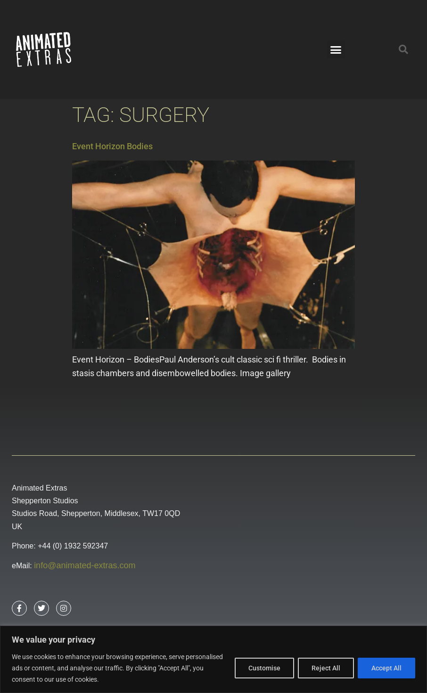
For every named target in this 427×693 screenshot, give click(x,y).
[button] (336, 49)
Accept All (386, 668)
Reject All (326, 668)
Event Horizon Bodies (112, 146)
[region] (213, 659)
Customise (264, 668)
